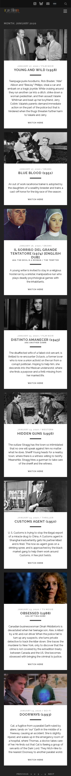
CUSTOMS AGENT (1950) (35, 521)
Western (47, 429)
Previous (22, 774)
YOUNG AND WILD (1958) (35, 70)
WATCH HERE (35, 123)
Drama (47, 169)
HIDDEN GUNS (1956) (35, 433)
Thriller (47, 517)
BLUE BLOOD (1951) (35, 173)
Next (51, 774)
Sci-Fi (47, 711)
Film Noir (47, 66)
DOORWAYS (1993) (36, 714)
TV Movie (47, 609)
